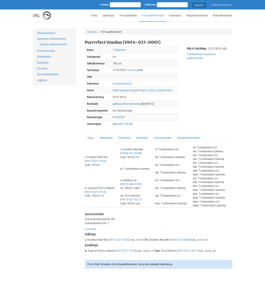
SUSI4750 (119, 117)
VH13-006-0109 (131, 184)
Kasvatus (175, 15)
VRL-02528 (125, 124)
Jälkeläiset (106, 138)
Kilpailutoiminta (197, 15)
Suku (91, 138)
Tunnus (104, 4)
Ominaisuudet (162, 138)
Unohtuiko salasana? (221, 4)
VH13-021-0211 (131, 199)
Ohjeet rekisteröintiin (53, 44)
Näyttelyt (142, 138)
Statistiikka (44, 56)
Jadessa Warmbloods (126, 104)
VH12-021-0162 (95, 161)
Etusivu (92, 32)
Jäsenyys (108, 15)
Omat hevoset (46, 51)
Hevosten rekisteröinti (51, 39)
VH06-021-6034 (131, 153)
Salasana (150, 4)
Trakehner (119, 50)
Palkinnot (124, 138)
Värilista (42, 68)
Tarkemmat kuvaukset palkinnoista (201, 56)
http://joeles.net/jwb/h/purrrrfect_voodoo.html (142, 90)
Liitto (94, 15)
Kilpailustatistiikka (188, 138)
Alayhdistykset (222, 15)
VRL (36, 15)
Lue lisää (90, 229)
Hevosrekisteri (46, 33)
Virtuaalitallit (128, 15)
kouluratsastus (122, 83)
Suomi (131, 70)
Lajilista (42, 80)
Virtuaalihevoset (153, 15)
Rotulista (42, 62)
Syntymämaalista (47, 74)
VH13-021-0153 (95, 192)
